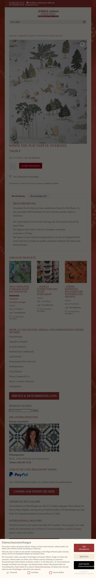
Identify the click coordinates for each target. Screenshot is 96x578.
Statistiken (33, 572)
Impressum (90, 573)
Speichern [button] (84, 556)
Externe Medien (56, 572)
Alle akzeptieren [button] (84, 547)
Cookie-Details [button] (84, 571)
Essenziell (11, 572)
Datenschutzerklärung (42, 567)
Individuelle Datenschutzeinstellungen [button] (86, 564)
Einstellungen (17, 569)
